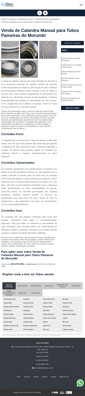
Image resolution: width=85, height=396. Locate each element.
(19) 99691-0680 (42, 364)
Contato (53, 377)
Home (19, 377)
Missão (36, 377)
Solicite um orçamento (72, 43)
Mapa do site (64, 377)
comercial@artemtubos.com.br (42, 368)
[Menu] (81, 4)
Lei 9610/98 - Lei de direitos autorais (50, 335)
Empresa (27, 377)
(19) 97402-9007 (42, 360)
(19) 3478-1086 (17, 264)
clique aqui (31, 264)
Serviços (45, 377)
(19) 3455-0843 (42, 356)
